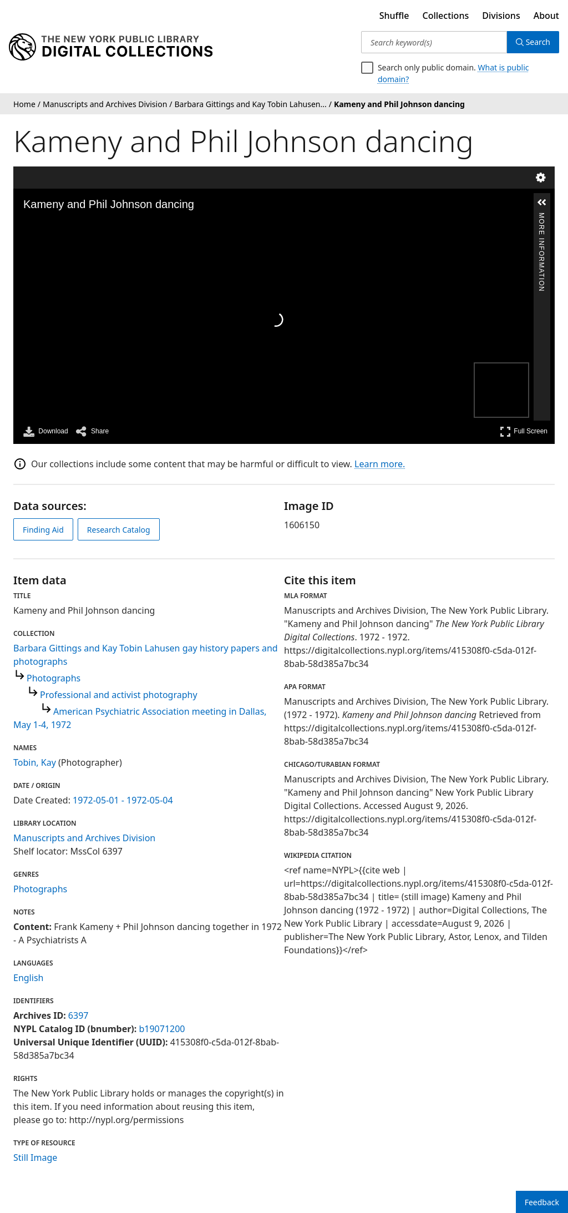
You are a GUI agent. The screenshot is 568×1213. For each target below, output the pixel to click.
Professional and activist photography (118, 695)
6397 (78, 1015)
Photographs (53, 678)
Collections (446, 15)
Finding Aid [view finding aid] (43, 529)
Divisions (501, 15)
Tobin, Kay (34, 762)
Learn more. (379, 464)
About (546, 15)
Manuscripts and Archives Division (84, 838)
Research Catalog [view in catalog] (118, 529)
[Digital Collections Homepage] (110, 47)
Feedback (542, 1202)
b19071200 (162, 1029)
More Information (541, 217)
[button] (541, 202)
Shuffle (394, 15)
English (28, 978)
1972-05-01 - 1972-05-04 (123, 800)
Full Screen (523, 431)
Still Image (35, 1157)
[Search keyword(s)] (434, 42)
